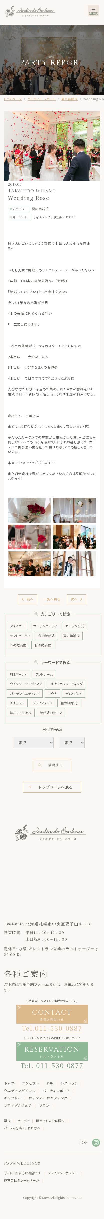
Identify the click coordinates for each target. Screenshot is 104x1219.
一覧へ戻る (52, 599)
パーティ (23, 1120)
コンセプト (30, 1083)
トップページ (13, 99)
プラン (44, 1105)
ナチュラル (17, 703)
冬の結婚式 (46, 635)
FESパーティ (18, 674)
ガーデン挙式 (74, 626)
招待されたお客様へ (50, 1120)
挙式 (7, 1120)
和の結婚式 (69, 703)
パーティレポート (56, 1090)
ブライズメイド (42, 703)
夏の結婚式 (69, 99)
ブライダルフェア (18, 1105)
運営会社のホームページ (21, 1180)
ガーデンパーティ (45, 626)
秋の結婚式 (43, 645)
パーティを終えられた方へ (22, 1128)
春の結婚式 (18, 645)
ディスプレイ (73, 693)
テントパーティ (20, 635)
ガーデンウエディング (24, 693)
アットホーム (44, 674)
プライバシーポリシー (63, 1173)
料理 (49, 1083)
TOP (83, 1142)
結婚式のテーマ (51, 712)
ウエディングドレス (19, 1090)
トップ (9, 1083)
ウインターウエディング (26, 683)
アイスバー (17, 626)
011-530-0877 (59, 1065)
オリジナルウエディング (66, 683)
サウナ (52, 693)
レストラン (69, 1083)
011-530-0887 (58, 1027)
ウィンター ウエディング (48, 1098)
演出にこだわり (20, 712)
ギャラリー (12, 1098)
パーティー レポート (41, 99)
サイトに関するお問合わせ (22, 1173)
